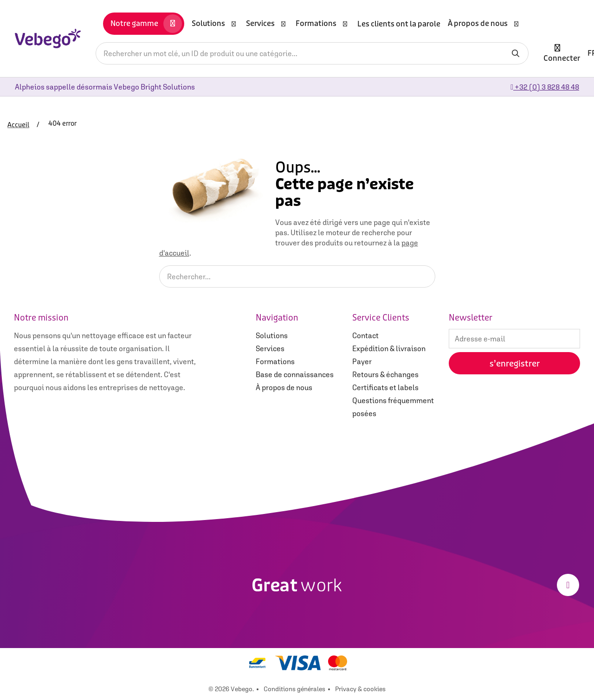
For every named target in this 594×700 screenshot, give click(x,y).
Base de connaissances (295, 374)
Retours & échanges (385, 374)
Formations (275, 361)
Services (270, 348)
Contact (365, 335)
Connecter (561, 53)
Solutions (272, 335)
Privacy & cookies (360, 689)
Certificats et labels (385, 387)
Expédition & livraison (389, 348)
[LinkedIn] (568, 585)
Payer (362, 361)
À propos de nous (284, 387)
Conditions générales (294, 689)
